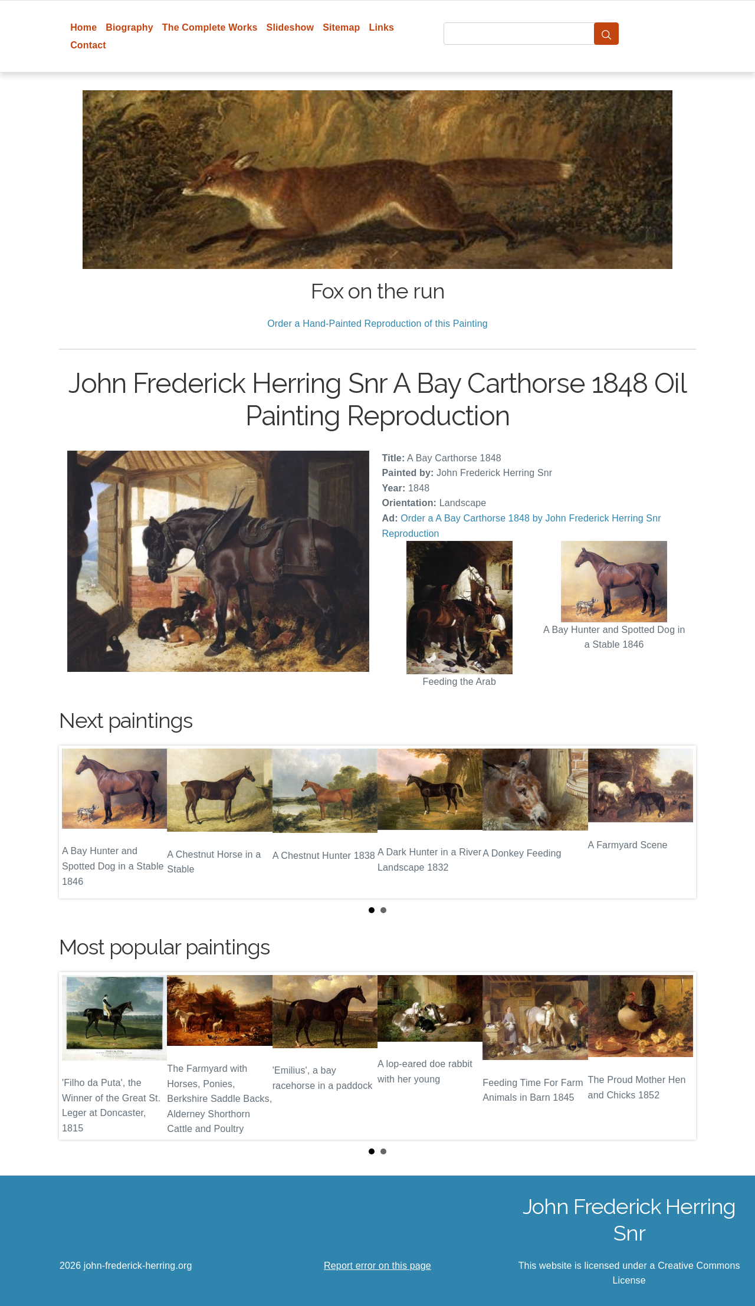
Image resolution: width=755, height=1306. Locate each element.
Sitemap (341, 27)
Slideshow (290, 27)
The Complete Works (210, 27)
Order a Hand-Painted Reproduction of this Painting (377, 324)
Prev (77, 821)
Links (382, 27)
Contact (88, 45)
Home (83, 27)
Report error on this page (377, 1266)
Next (677, 821)
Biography (129, 27)
